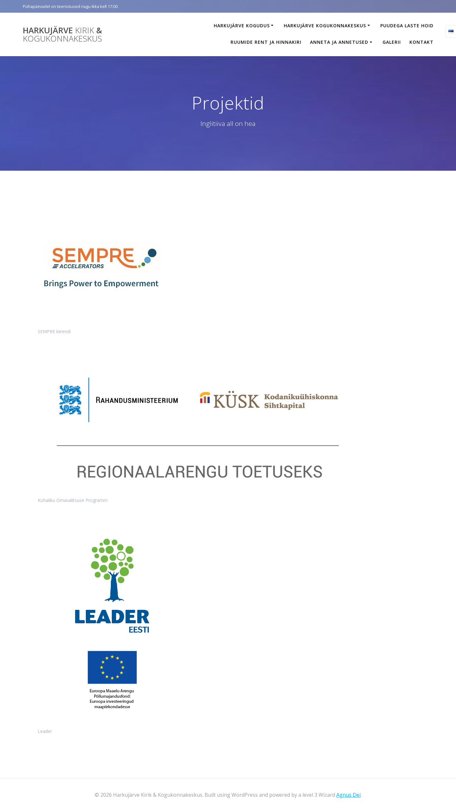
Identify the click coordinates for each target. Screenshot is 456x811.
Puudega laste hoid (407, 26)
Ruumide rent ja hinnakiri (266, 42)
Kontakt (421, 42)
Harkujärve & (62, 34)
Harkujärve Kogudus (242, 26)
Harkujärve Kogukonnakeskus (325, 26)
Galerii (392, 42)
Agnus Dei (348, 794)
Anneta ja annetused (339, 42)
